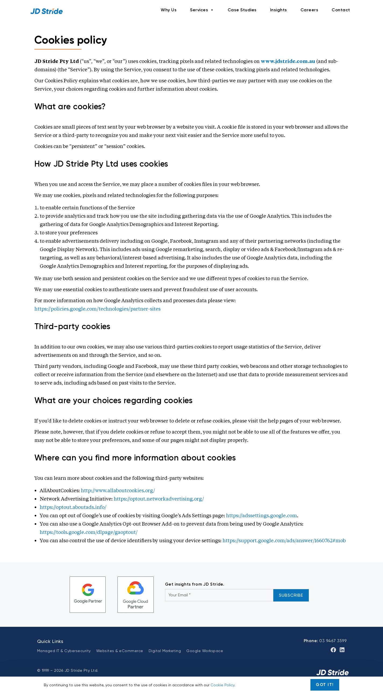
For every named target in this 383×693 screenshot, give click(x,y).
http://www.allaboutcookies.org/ (118, 490)
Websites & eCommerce (119, 651)
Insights (278, 9)
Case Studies (242, 9)
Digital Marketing (165, 651)
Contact (341, 9)
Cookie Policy (222, 685)
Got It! (325, 684)
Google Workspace (204, 651)
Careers (309, 9)
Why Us (169, 9)
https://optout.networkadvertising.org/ (159, 498)
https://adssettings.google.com (261, 515)
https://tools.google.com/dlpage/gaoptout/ (89, 532)
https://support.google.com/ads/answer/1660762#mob (284, 540)
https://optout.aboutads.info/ (73, 507)
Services (202, 10)
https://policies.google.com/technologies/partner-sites (97, 308)
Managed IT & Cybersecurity (64, 651)
